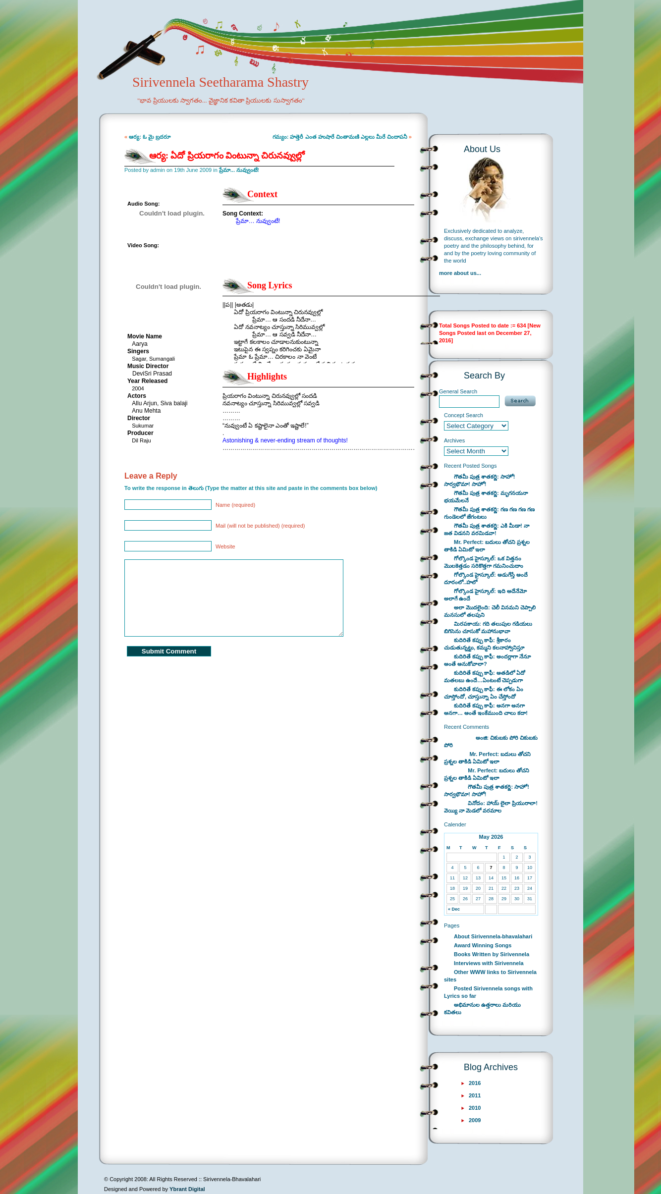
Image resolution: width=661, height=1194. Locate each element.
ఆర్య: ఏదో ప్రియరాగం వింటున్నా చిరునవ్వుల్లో (227, 156)
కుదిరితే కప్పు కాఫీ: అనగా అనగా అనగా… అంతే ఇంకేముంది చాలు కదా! (486, 709)
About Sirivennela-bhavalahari (493, 936)
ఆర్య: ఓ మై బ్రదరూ (149, 137)
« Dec (454, 909)
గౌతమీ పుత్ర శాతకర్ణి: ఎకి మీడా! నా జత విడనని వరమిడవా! (486, 529)
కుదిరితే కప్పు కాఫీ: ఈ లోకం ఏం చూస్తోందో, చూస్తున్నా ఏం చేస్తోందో (483, 693)
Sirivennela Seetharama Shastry (207, 97)
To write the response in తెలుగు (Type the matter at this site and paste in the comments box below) (250, 488)
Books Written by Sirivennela (491, 954)
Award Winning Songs (482, 945)
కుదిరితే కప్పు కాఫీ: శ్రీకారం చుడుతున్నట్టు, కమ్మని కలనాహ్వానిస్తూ (484, 644)
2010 (475, 1108)
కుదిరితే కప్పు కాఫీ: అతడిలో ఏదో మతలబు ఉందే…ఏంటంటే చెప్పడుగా (484, 676)
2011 (475, 1095)
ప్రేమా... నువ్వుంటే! (239, 170)
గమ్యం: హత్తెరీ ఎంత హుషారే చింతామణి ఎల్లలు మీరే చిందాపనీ (340, 137)
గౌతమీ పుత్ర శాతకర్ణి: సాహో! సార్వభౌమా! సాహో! (479, 480)
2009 (475, 1120)
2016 (475, 1083)
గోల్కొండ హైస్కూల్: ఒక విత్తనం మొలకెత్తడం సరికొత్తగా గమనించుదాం (483, 562)
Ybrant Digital (187, 1189)
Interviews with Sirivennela (489, 963)
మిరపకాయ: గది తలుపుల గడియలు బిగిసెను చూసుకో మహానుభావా (488, 627)
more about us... (460, 273)
